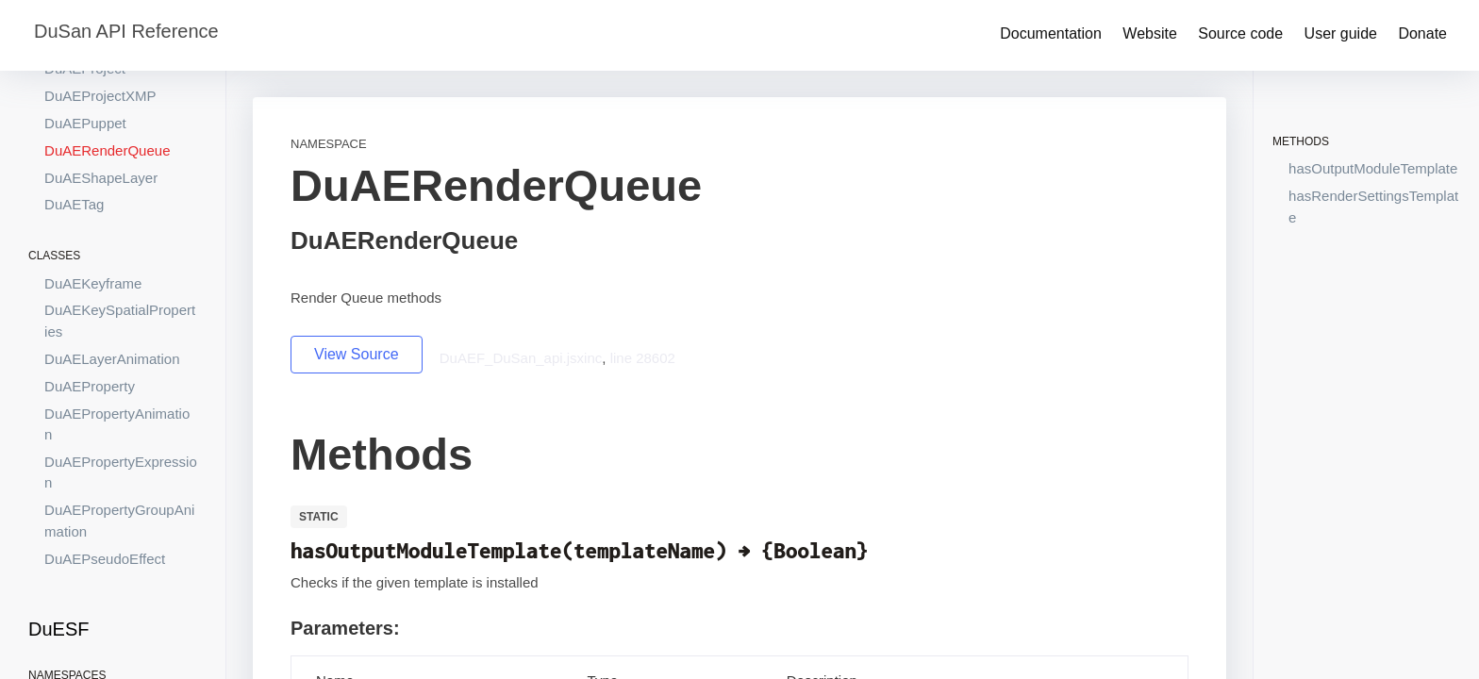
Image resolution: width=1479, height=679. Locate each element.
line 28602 (642, 358)
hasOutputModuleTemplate (1372, 168)
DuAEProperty (89, 386)
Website (1149, 33)
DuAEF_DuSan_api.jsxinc (521, 358)
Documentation (1051, 33)
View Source (356, 354)
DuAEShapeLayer (101, 178)
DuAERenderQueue (107, 150)
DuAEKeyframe (92, 283)
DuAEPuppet (85, 123)
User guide (1341, 33)
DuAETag (74, 204)
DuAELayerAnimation (111, 359)
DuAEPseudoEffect (104, 559)
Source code (1240, 33)
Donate (1422, 33)
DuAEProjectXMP (100, 96)
